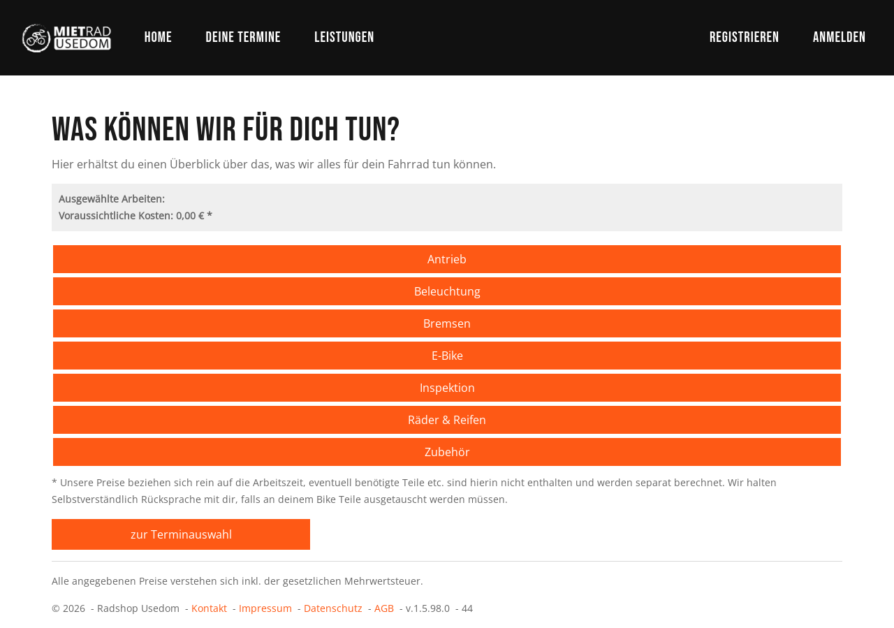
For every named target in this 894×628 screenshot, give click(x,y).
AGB (384, 608)
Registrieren (744, 37)
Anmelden (839, 37)
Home (159, 37)
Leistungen (344, 37)
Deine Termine (243, 37)
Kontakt (209, 608)
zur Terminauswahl (181, 534)
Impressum (265, 608)
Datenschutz (333, 608)
